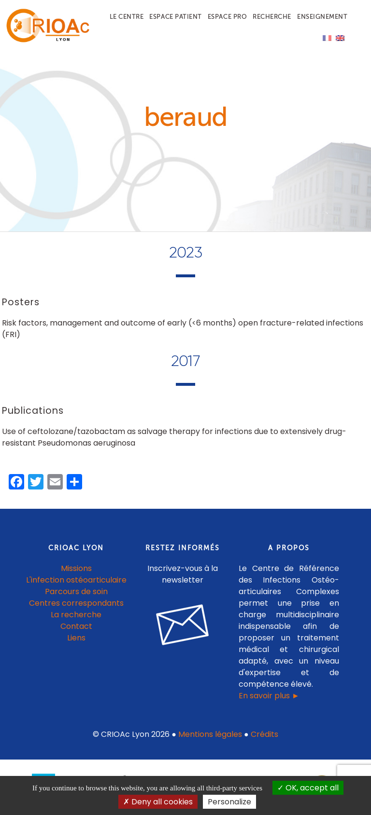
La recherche (76, 614)
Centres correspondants (76, 603)
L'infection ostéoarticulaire (76, 579)
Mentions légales (210, 734)
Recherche (272, 16)
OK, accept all (308, 787)
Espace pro (227, 16)
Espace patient (175, 16)
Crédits (264, 734)
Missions (76, 568)
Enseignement (322, 16)
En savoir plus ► (269, 695)
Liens (76, 637)
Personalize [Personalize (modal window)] (229, 801)
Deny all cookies (158, 801)
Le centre (127, 16)
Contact (76, 626)
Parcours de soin (76, 591)
